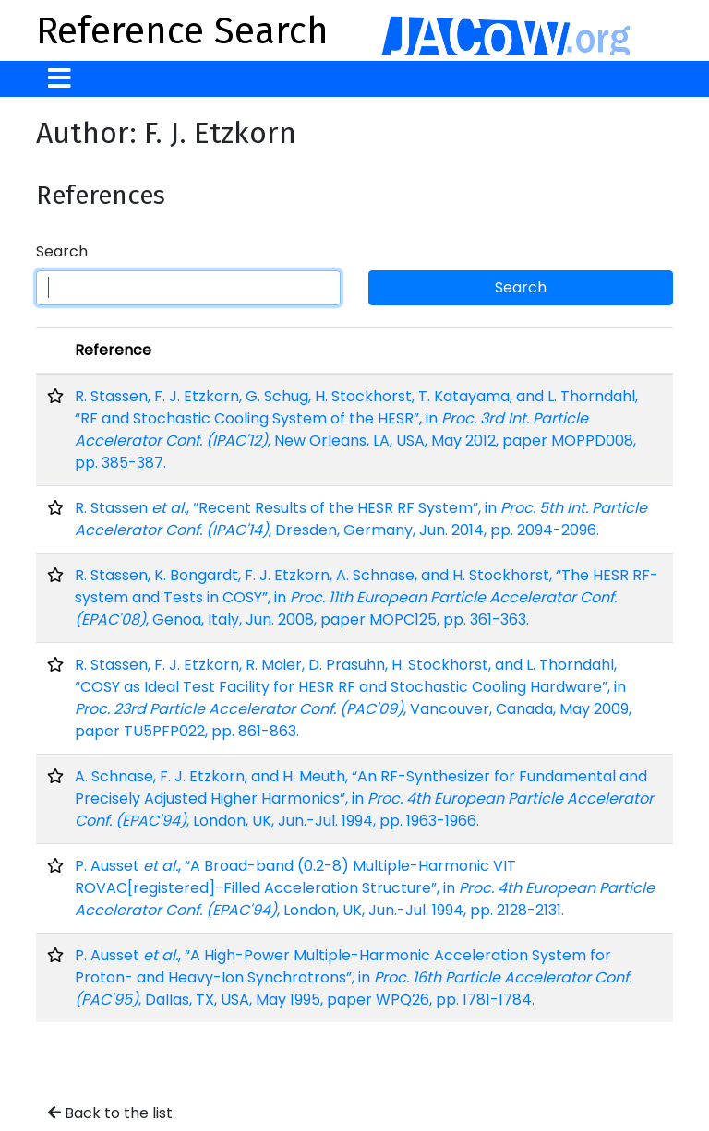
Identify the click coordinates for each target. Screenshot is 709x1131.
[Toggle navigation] (59, 79)
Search (62, 251)
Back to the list (110, 1113)
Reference (113, 350)
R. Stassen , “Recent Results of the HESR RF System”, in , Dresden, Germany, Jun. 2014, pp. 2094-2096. (361, 519)
